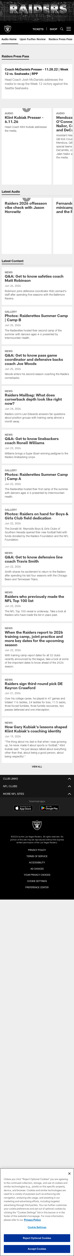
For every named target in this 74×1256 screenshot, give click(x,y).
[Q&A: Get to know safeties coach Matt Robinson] (37, 325)
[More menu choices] (68, 28)
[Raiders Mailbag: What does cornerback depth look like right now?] (37, 446)
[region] (37, 1212)
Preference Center (37, 926)
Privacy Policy (37, 889)
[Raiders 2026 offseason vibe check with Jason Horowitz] (26, 247)
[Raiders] (37, 865)
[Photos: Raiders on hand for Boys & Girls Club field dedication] (37, 565)
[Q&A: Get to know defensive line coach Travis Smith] (37, 606)
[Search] (61, 28)
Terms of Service (37, 895)
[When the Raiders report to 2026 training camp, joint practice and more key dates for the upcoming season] (37, 687)
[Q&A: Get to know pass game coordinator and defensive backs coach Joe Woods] (37, 404)
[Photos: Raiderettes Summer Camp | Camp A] (37, 523)
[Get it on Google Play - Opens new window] (49, 849)
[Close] (69, 1173)
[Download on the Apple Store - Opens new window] (23, 848)
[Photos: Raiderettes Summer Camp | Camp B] (37, 365)
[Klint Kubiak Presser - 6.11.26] (26, 162)
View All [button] (37, 806)
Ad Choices (37, 908)
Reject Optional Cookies (37, 1238)
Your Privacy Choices (37, 914)
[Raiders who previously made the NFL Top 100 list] (37, 644)
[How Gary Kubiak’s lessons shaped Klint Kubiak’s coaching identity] (37, 779)
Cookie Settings (37, 920)
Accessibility (37, 901)
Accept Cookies (37, 1248)
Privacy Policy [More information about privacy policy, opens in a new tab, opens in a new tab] (32, 1219)
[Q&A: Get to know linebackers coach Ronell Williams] (37, 486)
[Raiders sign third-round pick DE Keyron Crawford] (37, 735)
